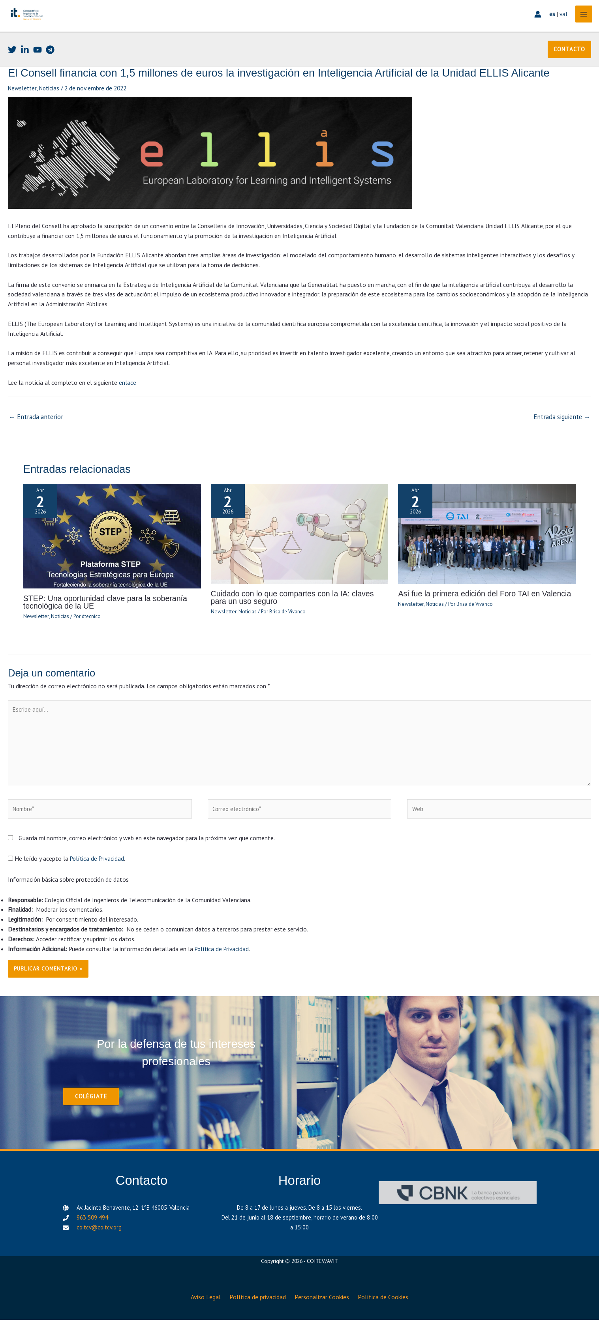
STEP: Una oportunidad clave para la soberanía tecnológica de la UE (99, 620)
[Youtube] (37, 70)
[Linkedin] (25, 70)
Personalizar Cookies (324, 1313)
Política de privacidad (257, 1313)
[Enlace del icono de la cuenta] (534, 26)
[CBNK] (458, 1211)
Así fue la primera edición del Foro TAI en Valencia (478, 612)
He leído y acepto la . (67, 878)
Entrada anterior (34, 436)
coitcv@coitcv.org (99, 1246)
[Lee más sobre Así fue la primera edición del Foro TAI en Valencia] (487, 552)
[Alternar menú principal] (580, 25)
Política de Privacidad (98, 878)
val (560, 26)
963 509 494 (92, 1236)
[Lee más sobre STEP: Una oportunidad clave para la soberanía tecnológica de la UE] (112, 554)
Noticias (51, 108)
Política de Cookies (388, 1313)
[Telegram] (50, 70)
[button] (570, 69)
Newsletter (23, 108)
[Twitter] (12, 70)
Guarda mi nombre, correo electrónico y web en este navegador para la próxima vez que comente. (147, 858)
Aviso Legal (201, 1313)
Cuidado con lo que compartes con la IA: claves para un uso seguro (295, 615)
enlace (127, 402)
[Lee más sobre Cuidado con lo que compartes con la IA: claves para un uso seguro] (300, 552)
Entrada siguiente (564, 436)
